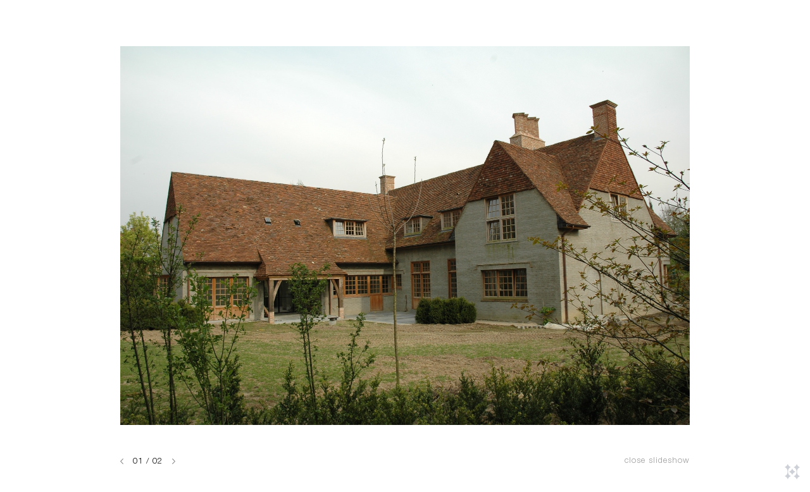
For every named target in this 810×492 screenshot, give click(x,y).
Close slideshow (657, 461)
